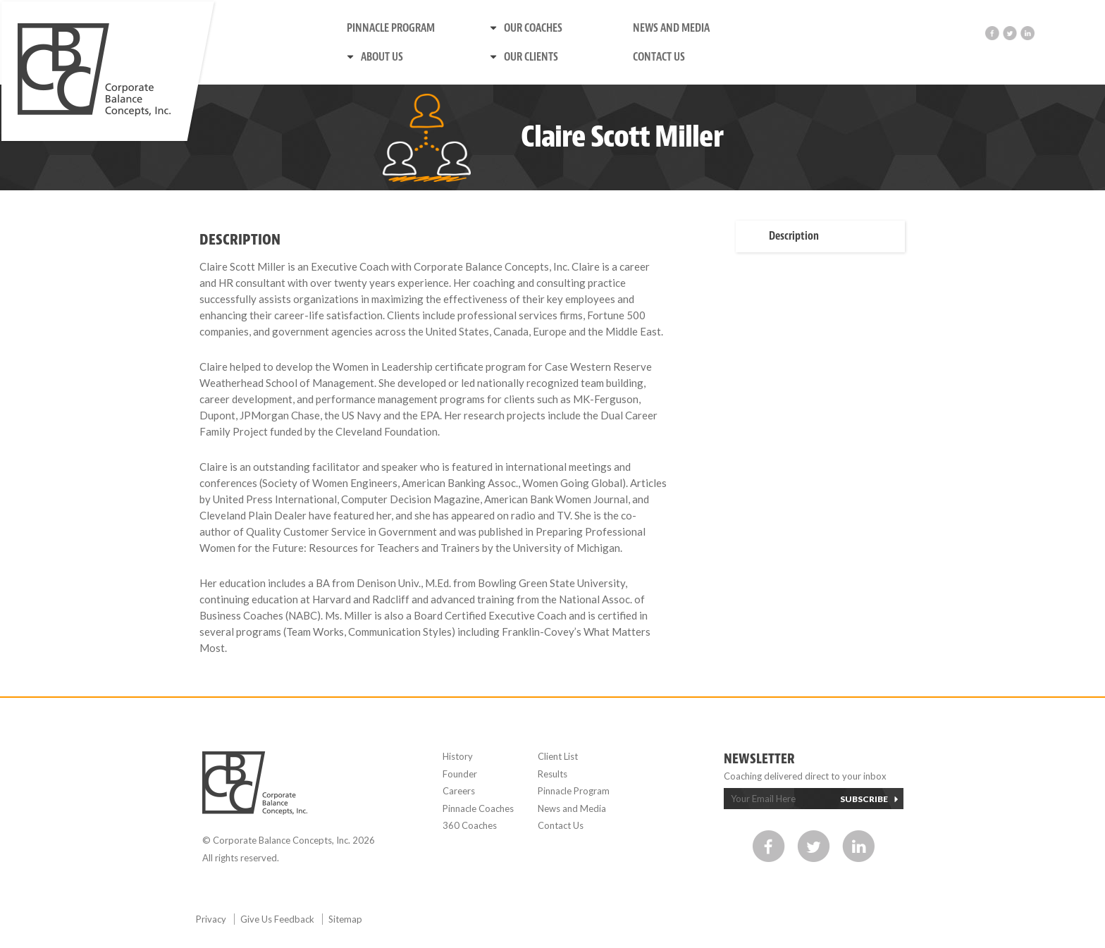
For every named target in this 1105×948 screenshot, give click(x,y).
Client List (558, 756)
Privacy (212, 919)
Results (552, 774)
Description (794, 236)
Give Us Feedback (278, 919)
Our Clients (531, 57)
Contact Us (659, 57)
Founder (460, 774)
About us (382, 57)
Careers (459, 790)
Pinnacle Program (391, 28)
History (458, 756)
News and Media (671, 28)
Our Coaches (533, 28)
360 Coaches (470, 825)
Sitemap (345, 919)
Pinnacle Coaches (478, 808)
